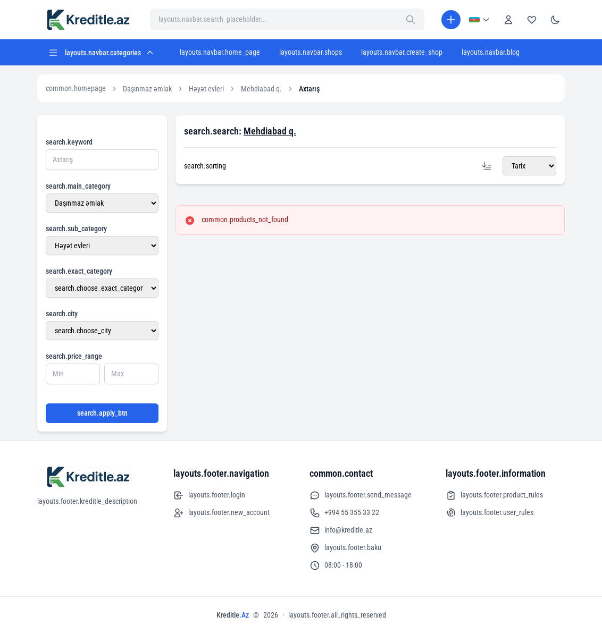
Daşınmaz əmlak (147, 89)
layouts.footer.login (209, 495)
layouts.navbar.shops (310, 52)
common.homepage (76, 88)
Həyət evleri (206, 89)
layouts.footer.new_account (221, 513)
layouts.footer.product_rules (494, 495)
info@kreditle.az (341, 530)
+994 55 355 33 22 (344, 513)
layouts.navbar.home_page (220, 52)
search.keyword (69, 142)
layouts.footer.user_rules (489, 513)
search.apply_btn (102, 413)
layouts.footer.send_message (361, 495)
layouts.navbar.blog (491, 52)
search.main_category (78, 186)
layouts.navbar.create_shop (401, 52)
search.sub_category (76, 228)
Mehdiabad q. (261, 89)
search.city (62, 313)
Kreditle (232, 615)
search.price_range (74, 356)
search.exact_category (79, 271)
